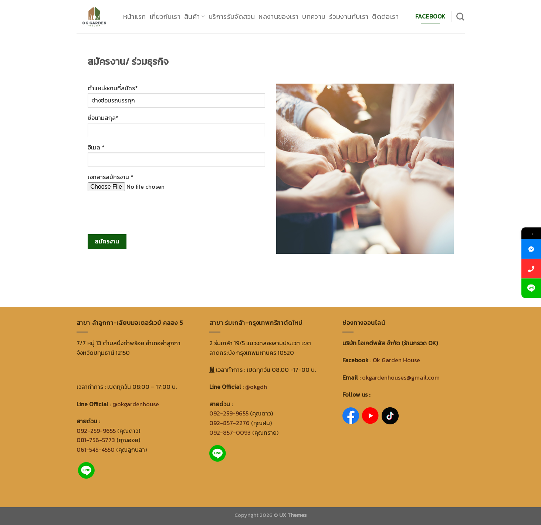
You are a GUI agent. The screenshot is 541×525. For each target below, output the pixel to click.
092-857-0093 (230, 432)
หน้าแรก (134, 16)
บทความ (313, 16)
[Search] (460, 16)
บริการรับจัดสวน (232, 16)
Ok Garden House (396, 360)
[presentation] (144, 211)
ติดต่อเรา (385, 16)
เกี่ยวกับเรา (165, 16)
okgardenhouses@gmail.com (401, 377)
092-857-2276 (229, 422)
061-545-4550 (96, 449)
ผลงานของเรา (278, 16)
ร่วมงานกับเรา (348, 16)
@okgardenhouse (135, 404)
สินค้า (194, 16)
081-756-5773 (96, 439)
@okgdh (256, 386)
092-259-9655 (96, 430)
